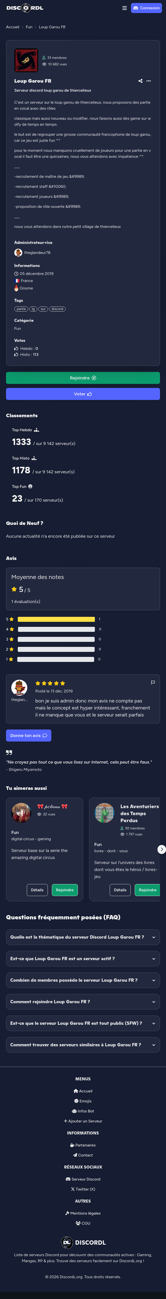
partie (21, 309)
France (23, 280)
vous (123, 850)
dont (112, 850)
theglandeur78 (37, 252)
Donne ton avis (28, 735)
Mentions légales (85, 1213)
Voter (83, 394)
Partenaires (85, 1145)
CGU (86, 1223)
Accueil (85, 1091)
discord (57, 309)
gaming (44, 838)
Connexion (146, 8)
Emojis (85, 1101)
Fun (17, 328)
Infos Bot (86, 1111)
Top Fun (22, 486)
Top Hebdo (25, 429)
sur (43, 309)
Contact (85, 1155)
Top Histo (24, 458)
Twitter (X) (85, 1189)
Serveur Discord (86, 1179)
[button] (124, 8)
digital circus (23, 838)
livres (99, 850)
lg (33, 309)
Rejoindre (83, 378)
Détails (37, 890)
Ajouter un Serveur (85, 1121)
